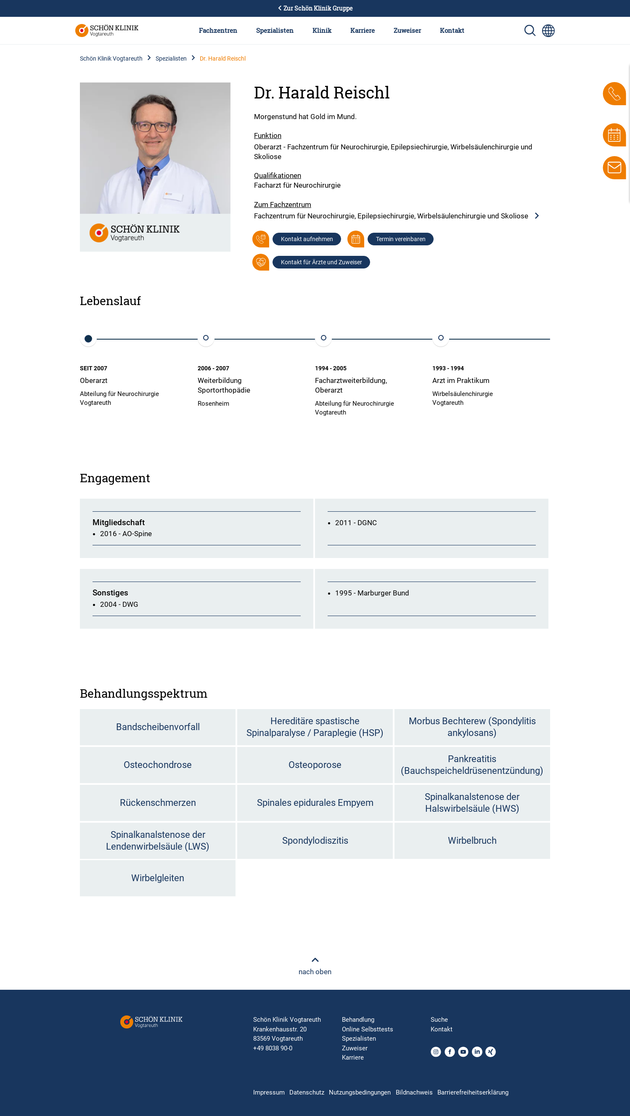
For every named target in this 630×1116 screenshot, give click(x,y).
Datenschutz (306, 1092)
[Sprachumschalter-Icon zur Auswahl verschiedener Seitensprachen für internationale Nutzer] (548, 30)
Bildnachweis (414, 1092)
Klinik (321, 30)
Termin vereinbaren (401, 239)
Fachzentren (218, 30)
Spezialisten (275, 30)
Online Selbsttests (367, 1029)
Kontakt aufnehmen (307, 239)
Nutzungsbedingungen (360, 1092)
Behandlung (358, 1019)
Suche (439, 1019)
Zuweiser (407, 30)
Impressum (269, 1092)
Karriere (362, 30)
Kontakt (452, 30)
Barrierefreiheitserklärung (472, 1092)
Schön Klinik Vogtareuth (111, 58)
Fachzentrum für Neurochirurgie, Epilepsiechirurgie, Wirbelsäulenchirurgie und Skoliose (397, 216)
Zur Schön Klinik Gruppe (315, 8)
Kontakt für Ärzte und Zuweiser (321, 262)
